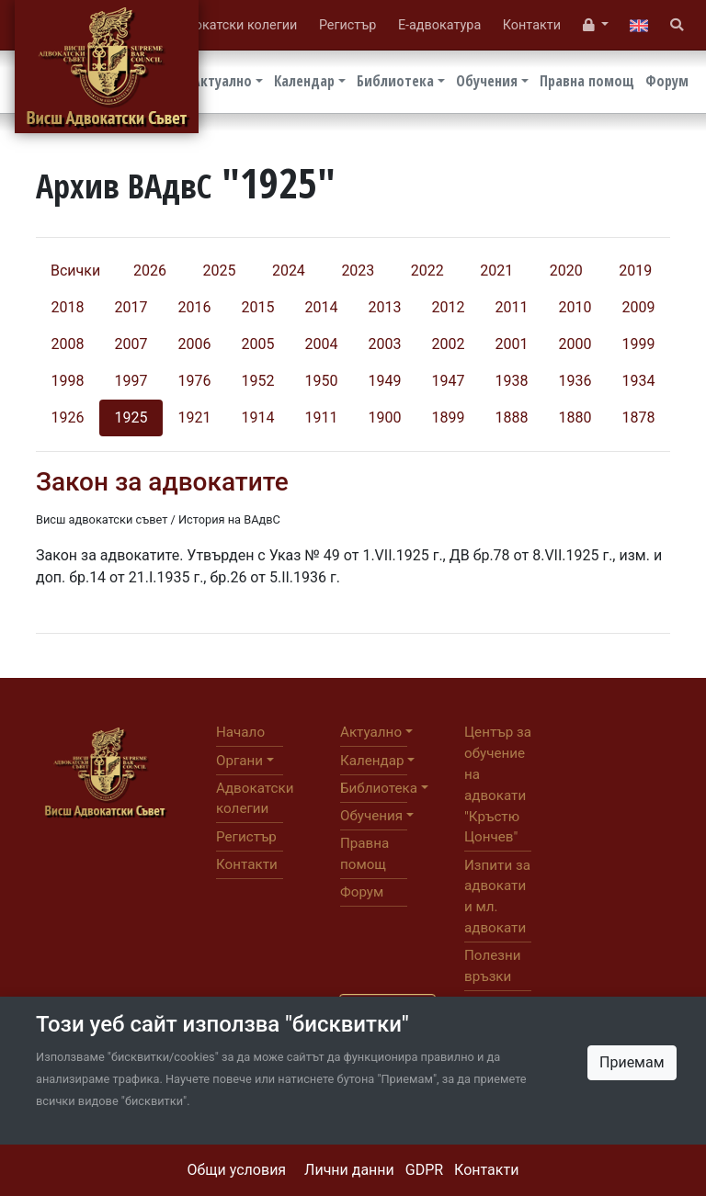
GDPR (424, 1170)
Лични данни (349, 1170)
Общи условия (237, 1170)
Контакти (486, 1170)
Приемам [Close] (632, 1062)
